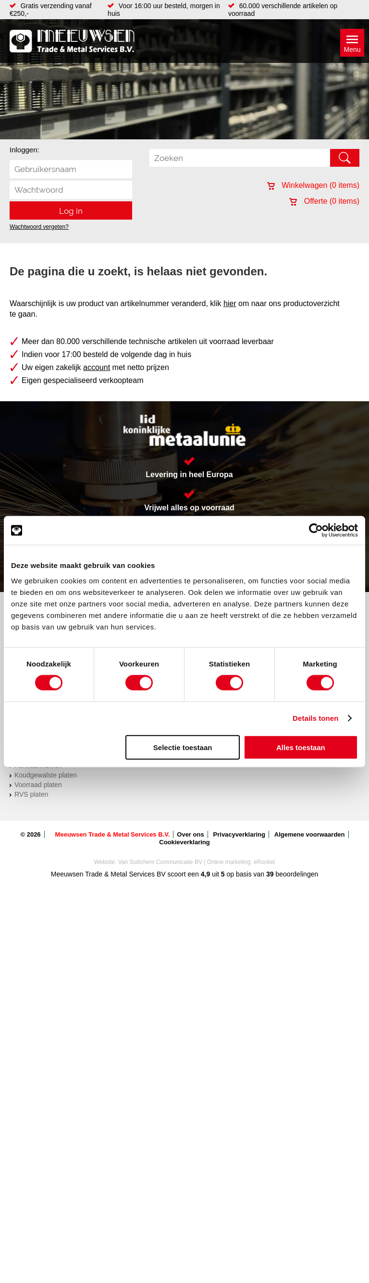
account (96, 367)
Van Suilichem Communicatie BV (160, 862)
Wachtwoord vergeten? (39, 226)
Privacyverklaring (239, 834)
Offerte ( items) (324, 201)
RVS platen (31, 794)
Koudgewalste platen (45, 775)
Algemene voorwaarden (309, 834)
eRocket (264, 862)
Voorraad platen (38, 785)
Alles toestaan (300, 747)
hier (229, 303)
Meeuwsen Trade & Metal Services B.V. (112, 834)
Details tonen (315, 718)
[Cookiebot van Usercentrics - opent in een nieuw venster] (316, 530)
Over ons (190, 834)
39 (270, 874)
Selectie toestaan (182, 747)
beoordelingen (296, 874)
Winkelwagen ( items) (313, 185)
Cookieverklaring (184, 842)
